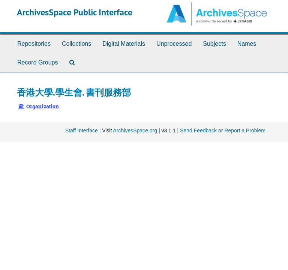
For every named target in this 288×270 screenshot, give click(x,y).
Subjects (214, 43)
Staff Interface (81, 131)
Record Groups (37, 62)
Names (246, 43)
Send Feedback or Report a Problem (223, 131)
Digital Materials (123, 43)
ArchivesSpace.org (135, 131)
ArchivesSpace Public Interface (74, 12)
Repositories (34, 43)
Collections (76, 43)
